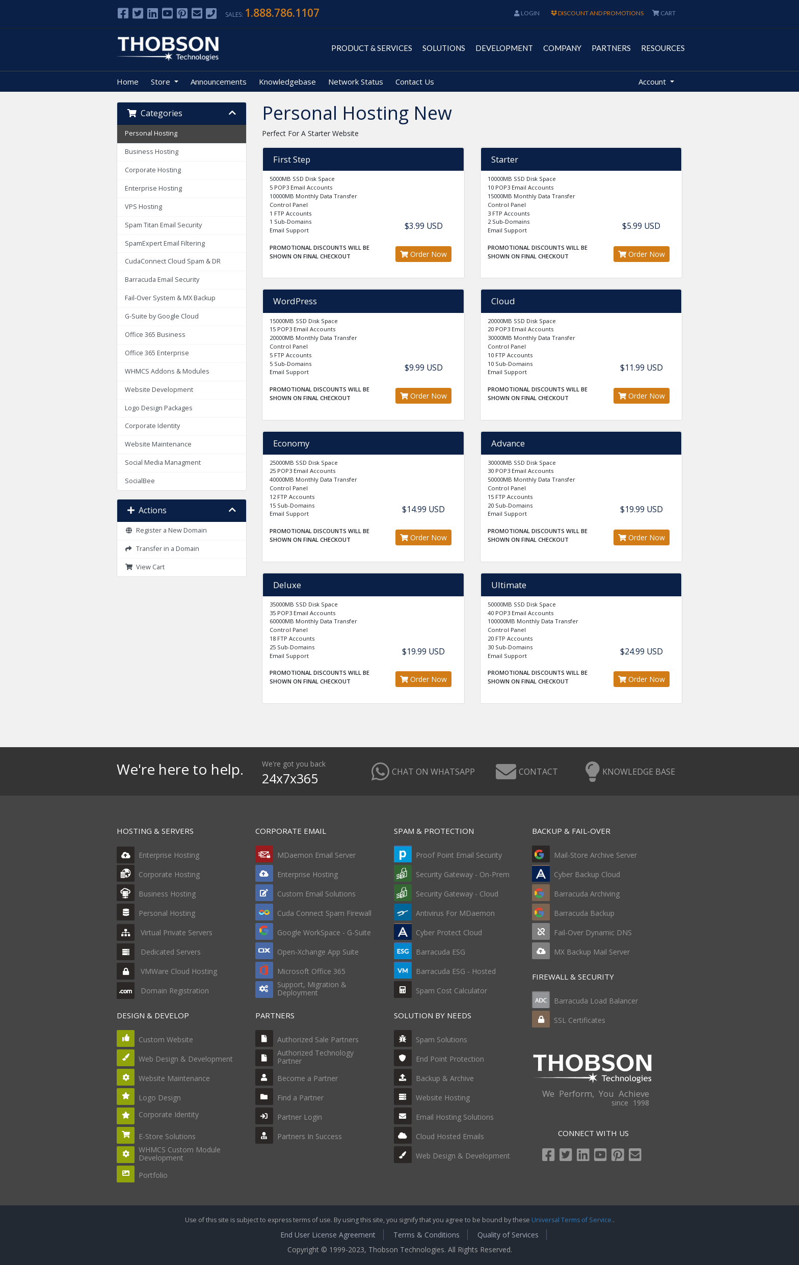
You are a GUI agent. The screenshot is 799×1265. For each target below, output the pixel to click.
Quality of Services (508, 1235)
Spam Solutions (441, 1039)
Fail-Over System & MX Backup (170, 298)
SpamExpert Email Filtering (165, 243)
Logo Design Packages (159, 408)
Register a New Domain (166, 530)
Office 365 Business (155, 334)
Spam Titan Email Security (163, 225)
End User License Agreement (328, 1235)
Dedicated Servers (159, 952)
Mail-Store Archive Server (595, 855)
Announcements (219, 81)
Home (128, 81)
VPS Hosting (143, 206)
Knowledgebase (287, 81)
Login (527, 13)
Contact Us (414, 81)
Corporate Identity (152, 425)
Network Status (355, 81)
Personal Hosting (151, 133)
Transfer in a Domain (162, 548)
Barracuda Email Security (162, 279)
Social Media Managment (163, 462)
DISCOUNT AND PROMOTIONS (597, 13)
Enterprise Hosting (153, 188)
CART (664, 13)
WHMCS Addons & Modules (167, 371)
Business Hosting (151, 151)
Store (161, 81)
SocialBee (140, 481)
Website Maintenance (158, 444)
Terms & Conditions (426, 1235)
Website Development (159, 389)
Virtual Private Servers (164, 932)
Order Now (423, 254)
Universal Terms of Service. (572, 1220)
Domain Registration (163, 990)
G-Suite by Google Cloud (162, 316)
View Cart (145, 567)
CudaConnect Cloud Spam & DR (173, 261)
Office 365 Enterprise (157, 353)
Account (653, 81)
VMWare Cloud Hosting (167, 971)
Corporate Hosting (153, 170)
